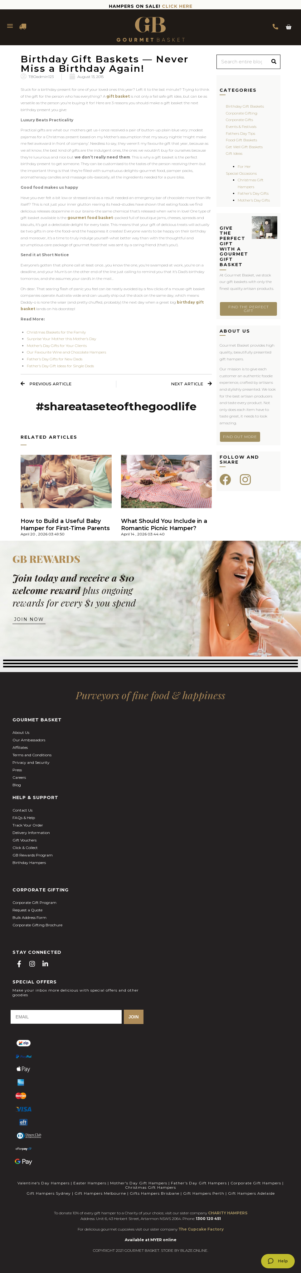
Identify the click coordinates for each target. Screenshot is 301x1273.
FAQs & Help (23, 817)
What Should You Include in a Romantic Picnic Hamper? (164, 525)
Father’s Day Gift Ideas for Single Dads (60, 365)
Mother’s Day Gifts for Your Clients (57, 345)
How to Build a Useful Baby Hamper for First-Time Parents (65, 525)
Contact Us (22, 810)
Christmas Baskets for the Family (56, 332)
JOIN (134, 1016)
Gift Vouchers (24, 840)
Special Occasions (241, 173)
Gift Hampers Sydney (49, 1193)
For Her (244, 166)
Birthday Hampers (29, 862)
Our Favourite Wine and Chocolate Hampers (66, 352)
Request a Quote (27, 910)
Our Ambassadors (28, 740)
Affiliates (20, 747)
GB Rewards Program (32, 855)
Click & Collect (25, 847)
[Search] (274, 62)
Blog (16, 785)
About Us (20, 732)
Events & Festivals (241, 126)
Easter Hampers (89, 1183)
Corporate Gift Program (34, 902)
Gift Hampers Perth (203, 1193)
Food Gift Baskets (241, 140)
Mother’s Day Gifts (254, 200)
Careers (19, 777)
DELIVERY (23, 26)
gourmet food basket (90, 217)
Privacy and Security (31, 762)
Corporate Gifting (241, 113)
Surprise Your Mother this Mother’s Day (61, 338)
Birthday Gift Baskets (245, 106)
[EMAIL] (66, 1017)
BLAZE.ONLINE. (194, 1250)
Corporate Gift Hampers (256, 1183)
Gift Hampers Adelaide (251, 1193)
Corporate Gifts (239, 119)
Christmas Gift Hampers (150, 1187)
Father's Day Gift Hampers (199, 1183)
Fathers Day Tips (240, 133)
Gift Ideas (234, 153)
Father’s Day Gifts (253, 193)
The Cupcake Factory (201, 1229)
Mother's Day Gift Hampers (138, 1183)
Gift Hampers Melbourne (100, 1193)
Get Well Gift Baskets (244, 146)
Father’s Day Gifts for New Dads (54, 359)
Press (17, 770)
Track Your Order (27, 825)
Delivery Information (31, 832)
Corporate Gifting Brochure (37, 925)
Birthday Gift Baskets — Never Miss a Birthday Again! (105, 63)
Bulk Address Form (29, 917)
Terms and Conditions (31, 755)
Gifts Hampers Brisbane (154, 1193)
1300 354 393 (275, 26)
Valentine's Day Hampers (43, 1183)
